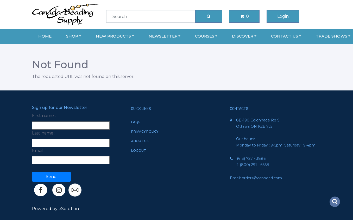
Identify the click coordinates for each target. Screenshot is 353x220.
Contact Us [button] (284, 36)
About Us (139, 141)
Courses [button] (204, 36)
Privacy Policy (144, 131)
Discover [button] (242, 36)
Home (45, 36)
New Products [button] (113, 36)
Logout (138, 150)
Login (283, 16)
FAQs (135, 122)
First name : (44, 115)
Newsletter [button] (163, 36)
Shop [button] (72, 36)
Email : (38, 150)
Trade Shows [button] (331, 36)
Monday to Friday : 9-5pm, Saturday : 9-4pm (276, 145)
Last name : (43, 133)
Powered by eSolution (55, 208)
